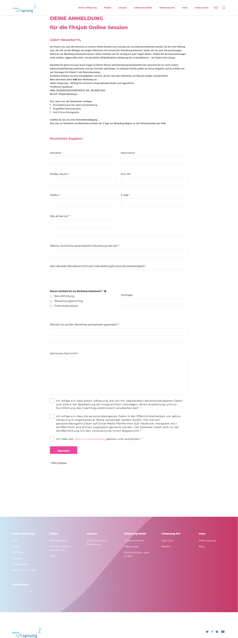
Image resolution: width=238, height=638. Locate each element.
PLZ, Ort (126, 174)
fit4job (109, 7)
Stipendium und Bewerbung (97, 542)
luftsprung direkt (144, 7)
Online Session (58, 540)
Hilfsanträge (131, 546)
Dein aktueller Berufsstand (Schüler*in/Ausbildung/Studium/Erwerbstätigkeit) (98, 266)
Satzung (17, 558)
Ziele (15, 540)
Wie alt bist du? (60, 216)
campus (123, 7)
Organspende (20, 564)
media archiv (201, 7)
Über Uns (167, 540)
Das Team (18, 552)
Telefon (55, 195)
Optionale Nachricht (64, 353)
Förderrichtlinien (134, 540)
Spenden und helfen (24, 570)
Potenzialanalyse (66, 305)
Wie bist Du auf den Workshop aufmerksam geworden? (84, 324)
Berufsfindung (64, 296)
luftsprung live (168, 7)
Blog (201, 546)
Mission (16, 546)
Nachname (128, 152)
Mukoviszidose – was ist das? (136, 554)
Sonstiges (127, 295)
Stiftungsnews (207, 540)
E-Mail (125, 195)
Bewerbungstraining (68, 301)
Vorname (56, 152)
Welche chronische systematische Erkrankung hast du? (85, 245)
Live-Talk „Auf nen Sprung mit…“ (60, 548)
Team (52, 556)
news (186, 7)
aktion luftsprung (88, 7)
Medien (166, 546)
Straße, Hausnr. (60, 174)
